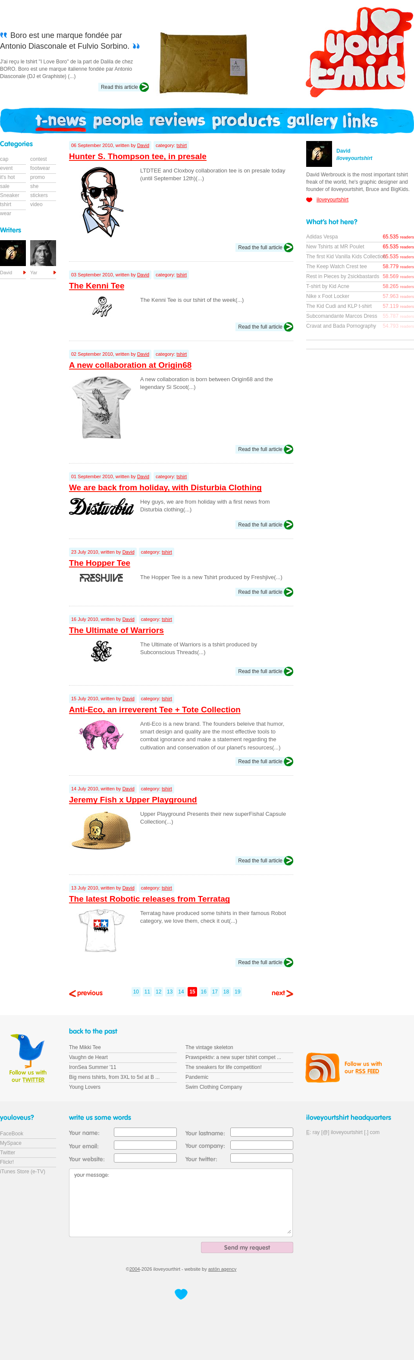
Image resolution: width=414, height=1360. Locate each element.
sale (4, 186)
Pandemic (196, 1077)
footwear (40, 168)
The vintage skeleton (209, 1047)
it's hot (7, 177)
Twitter (7, 1153)
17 (215, 992)
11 (147, 992)
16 (204, 992)
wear (5, 213)
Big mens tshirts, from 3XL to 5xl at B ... (114, 1077)
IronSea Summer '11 (92, 1067)
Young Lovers (84, 1087)
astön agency (222, 1269)
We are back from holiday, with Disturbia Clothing (165, 487)
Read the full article (260, 247)
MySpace (11, 1143)
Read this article (119, 87)
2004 (134, 1269)
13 (169, 992)
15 (192, 992)
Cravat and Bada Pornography (341, 326)
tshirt (181, 145)
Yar (33, 272)
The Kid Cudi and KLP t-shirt (339, 306)
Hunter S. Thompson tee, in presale (138, 156)
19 (237, 992)
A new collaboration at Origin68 (130, 365)
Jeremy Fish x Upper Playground (133, 799)
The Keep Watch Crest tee (336, 266)
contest (38, 159)
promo (37, 177)
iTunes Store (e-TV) (22, 1172)
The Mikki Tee (85, 1047)
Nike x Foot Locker (327, 296)
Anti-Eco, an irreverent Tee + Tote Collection (155, 709)
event (6, 168)
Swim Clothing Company (213, 1087)
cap (4, 159)
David (143, 145)
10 (136, 992)
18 (226, 992)
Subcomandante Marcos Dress (341, 316)
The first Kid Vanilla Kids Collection (346, 257)
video (36, 204)
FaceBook (11, 1134)
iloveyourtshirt (332, 200)
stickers (39, 195)
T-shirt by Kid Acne (327, 286)
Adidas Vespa (322, 237)
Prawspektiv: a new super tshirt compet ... (233, 1057)
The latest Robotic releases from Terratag (149, 898)
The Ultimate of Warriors (116, 630)
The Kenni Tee (96, 285)
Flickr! (7, 1162)
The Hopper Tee (99, 562)
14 (181, 992)
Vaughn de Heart (88, 1057)
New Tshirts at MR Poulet (335, 247)
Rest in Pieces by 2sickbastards (342, 276)
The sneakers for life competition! (223, 1067)
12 (158, 992)
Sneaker (9, 195)
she (34, 186)
